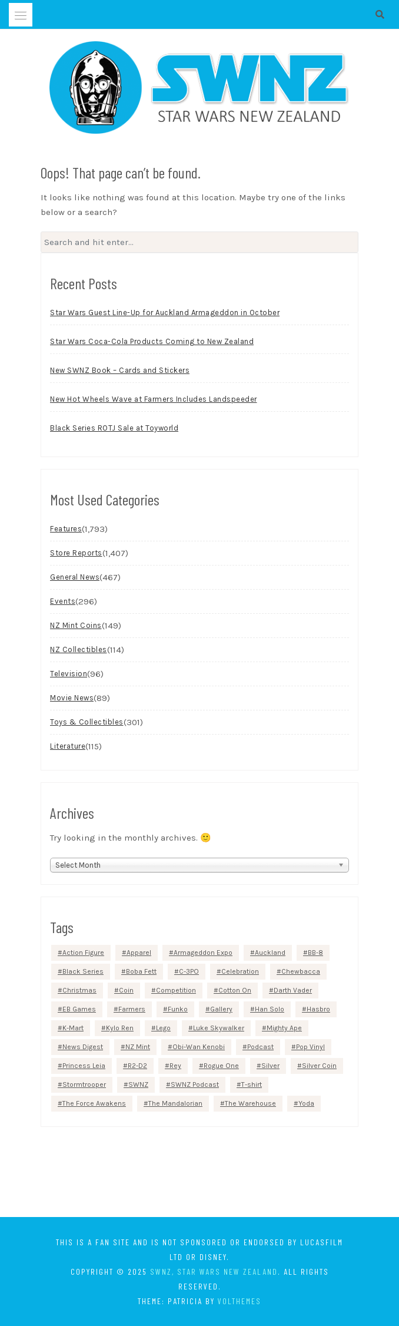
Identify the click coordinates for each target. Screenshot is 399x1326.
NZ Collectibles (78, 649)
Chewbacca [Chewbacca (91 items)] (300, 971)
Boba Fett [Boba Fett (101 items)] (141, 971)
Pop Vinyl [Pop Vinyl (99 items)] (310, 1047)
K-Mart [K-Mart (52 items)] (73, 1028)
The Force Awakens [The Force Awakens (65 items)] (94, 1103)
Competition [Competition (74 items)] (176, 990)
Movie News (72, 697)
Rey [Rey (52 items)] (175, 1066)
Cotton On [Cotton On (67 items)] (234, 990)
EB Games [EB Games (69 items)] (79, 1009)
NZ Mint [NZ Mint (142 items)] (137, 1047)
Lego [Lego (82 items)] (163, 1028)
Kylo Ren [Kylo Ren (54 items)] (120, 1028)
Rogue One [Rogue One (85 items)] (221, 1066)
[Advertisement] (199, 1174)
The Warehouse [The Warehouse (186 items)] (250, 1103)
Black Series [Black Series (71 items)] (83, 971)
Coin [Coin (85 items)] (126, 990)
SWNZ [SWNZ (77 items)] (138, 1084)
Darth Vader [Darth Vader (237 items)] (293, 990)
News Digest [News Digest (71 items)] (82, 1047)
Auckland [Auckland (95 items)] (270, 952)
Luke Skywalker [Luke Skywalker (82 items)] (218, 1028)
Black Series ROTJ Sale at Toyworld (114, 428)
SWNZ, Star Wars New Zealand (214, 1272)
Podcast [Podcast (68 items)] (260, 1047)
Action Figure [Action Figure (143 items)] (83, 952)
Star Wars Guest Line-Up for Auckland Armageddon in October (165, 312)
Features (66, 528)
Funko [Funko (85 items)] (178, 1009)
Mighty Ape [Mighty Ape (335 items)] (284, 1028)
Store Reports (76, 552)
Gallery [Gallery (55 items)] (221, 1009)
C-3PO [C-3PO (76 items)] (189, 971)
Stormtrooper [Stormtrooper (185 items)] (84, 1084)
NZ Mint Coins (76, 625)
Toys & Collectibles (87, 721)
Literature (67, 746)
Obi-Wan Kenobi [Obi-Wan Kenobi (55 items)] (198, 1047)
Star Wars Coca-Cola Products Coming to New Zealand (152, 341)
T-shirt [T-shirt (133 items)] (251, 1084)
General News (74, 577)
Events (62, 601)
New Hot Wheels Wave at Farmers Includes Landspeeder (153, 399)
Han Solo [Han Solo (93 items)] (269, 1009)
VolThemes (239, 1301)
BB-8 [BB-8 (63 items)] (315, 952)
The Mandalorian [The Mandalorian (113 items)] (175, 1103)
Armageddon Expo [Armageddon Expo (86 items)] (203, 952)
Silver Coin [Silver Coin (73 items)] (319, 1066)
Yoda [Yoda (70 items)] (306, 1103)
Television (68, 673)
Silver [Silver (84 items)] (270, 1066)
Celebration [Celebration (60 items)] (240, 971)
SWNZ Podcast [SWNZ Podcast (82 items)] (195, 1084)
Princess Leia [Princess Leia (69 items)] (83, 1066)
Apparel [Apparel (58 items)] (139, 952)
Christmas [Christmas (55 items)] (79, 990)
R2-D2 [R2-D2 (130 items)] (137, 1066)
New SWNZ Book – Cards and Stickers (119, 370)
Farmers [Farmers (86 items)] (131, 1009)
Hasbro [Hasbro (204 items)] (318, 1009)
